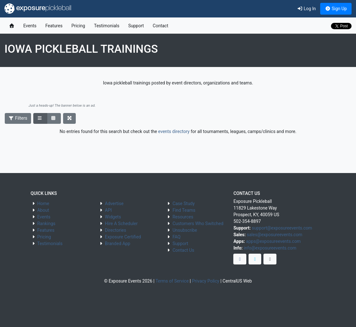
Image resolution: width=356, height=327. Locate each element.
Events (29, 25)
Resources (182, 216)
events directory (174, 131)
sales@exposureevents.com (274, 234)
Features (53, 25)
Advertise (114, 203)
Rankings (46, 223)
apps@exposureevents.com (273, 241)
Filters (18, 118)
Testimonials (106, 25)
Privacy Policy (205, 281)
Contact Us (183, 250)
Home (43, 203)
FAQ (176, 236)
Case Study (183, 203)
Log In (306, 8)
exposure (37, 8)
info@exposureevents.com (270, 247)
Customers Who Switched (197, 223)
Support (136, 25)
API (108, 210)
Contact (160, 25)
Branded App (117, 243)
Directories (115, 230)
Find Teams (183, 210)
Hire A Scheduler (121, 223)
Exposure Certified (123, 236)
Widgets (113, 216)
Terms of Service (172, 281)
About (43, 210)
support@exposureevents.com (282, 227)
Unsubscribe (184, 230)
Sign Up (336, 8)
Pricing (78, 25)
